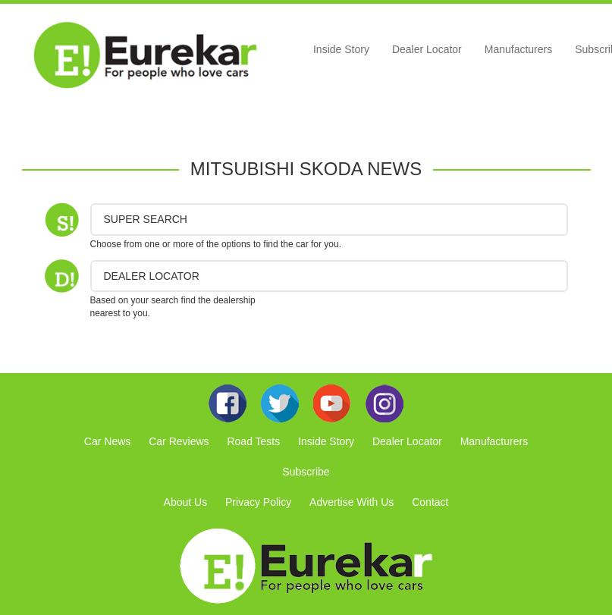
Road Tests (253, 441)
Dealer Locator (427, 49)
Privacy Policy (258, 502)
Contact (430, 502)
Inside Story (341, 49)
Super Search (145, 219)
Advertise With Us (351, 502)
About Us (186, 502)
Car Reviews (179, 441)
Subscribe (305, 472)
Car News (107, 441)
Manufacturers (518, 49)
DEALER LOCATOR (151, 276)
